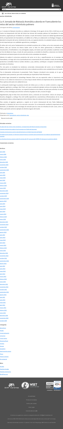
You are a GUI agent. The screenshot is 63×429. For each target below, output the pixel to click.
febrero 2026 (3, 157)
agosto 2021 (3, 294)
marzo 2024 (3, 214)
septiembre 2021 (4, 292)
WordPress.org (4, 374)
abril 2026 (2, 151)
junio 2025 (2, 175)
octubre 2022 (3, 258)
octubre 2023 (3, 227)
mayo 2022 (3, 271)
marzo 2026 (3, 154)
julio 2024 (2, 203)
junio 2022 (2, 268)
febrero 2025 (3, 185)
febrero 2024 (3, 216)
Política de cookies (31, 403)
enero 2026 (3, 159)
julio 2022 (2, 266)
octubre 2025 (3, 167)
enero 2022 (3, 281)
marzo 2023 (3, 245)
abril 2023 (2, 242)
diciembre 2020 (4, 315)
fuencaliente (13, 115)
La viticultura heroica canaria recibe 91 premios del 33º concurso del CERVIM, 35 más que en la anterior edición (28, 139)
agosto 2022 (3, 263)
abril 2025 (2, 180)
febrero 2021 (3, 310)
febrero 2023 (3, 248)
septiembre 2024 (4, 198)
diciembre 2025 (4, 162)
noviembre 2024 (4, 193)
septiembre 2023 (4, 229)
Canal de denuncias (31, 411)
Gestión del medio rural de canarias (15, 13)
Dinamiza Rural (4, 341)
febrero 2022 (3, 279)
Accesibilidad (31, 396)
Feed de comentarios (5, 371)
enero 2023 (3, 250)
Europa (2, 346)
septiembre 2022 (4, 261)
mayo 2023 (3, 240)
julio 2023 (2, 235)
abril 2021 (2, 305)
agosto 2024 (3, 201)
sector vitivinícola (21, 115)
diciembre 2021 (4, 284)
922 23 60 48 (17, 419)
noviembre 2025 (4, 164)
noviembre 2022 (4, 255)
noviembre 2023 (4, 224)
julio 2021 (2, 297)
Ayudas (2, 330)
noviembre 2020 (4, 318)
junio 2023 (2, 237)
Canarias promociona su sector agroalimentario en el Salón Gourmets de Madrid (21, 132)
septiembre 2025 (4, 170)
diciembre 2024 (4, 190)
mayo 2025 (3, 177)
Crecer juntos (3, 338)
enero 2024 (3, 219)
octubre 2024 (3, 196)
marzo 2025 (3, 183)
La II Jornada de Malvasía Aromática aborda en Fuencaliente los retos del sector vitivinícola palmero (30, 23)
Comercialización (4, 333)
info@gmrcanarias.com (46, 415)
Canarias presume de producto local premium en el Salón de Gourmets (18, 129)
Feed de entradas (4, 369)
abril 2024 (2, 211)
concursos (2, 336)
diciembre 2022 (4, 253)
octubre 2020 (3, 320)
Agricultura (10, 113)
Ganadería (2, 349)
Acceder (2, 366)
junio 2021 (2, 300)
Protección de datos (31, 400)
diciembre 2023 (4, 222)
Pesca (1, 354)
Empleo (2, 343)
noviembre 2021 (4, 287)
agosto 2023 (3, 232)
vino (28, 115)
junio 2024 (2, 206)
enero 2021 (3, 313)
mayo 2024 (3, 209)
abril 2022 (2, 274)
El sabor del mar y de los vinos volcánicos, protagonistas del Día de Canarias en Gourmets (23, 126)
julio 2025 (2, 172)
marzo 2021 (3, 307)
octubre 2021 (3, 289)
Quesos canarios (4, 356)
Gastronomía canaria (5, 351)
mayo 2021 (3, 302)
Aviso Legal (31, 407)
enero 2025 (3, 188)
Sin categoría (3, 359)
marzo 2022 (3, 276)
